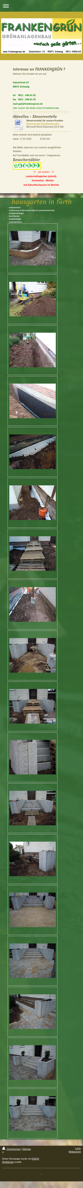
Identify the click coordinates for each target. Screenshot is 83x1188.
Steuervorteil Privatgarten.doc (43, 123)
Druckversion (11, 1149)
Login (78, 1148)
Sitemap (26, 1149)
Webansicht (75, 1151)
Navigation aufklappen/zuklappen (41, 6)
